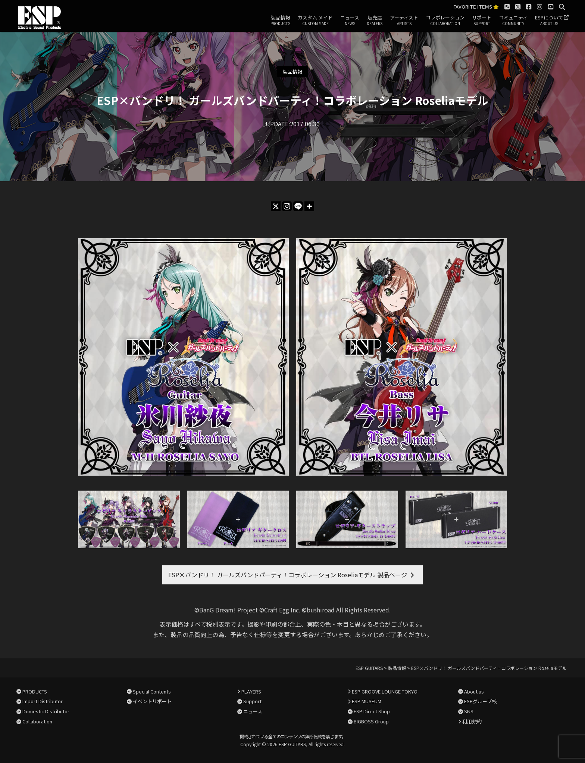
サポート (481, 20)
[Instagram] (287, 206)
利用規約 (472, 721)
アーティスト (404, 20)
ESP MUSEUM (366, 701)
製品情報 (280, 20)
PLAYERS (251, 691)
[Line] (298, 206)
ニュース (349, 20)
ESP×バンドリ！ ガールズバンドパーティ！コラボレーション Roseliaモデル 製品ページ (287, 574)
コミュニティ (513, 20)
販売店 (374, 20)
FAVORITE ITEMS (476, 7)
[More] (309, 206)
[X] (276, 206)
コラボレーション (445, 20)
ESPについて (549, 20)
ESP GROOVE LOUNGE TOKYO (384, 691)
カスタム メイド (315, 20)
